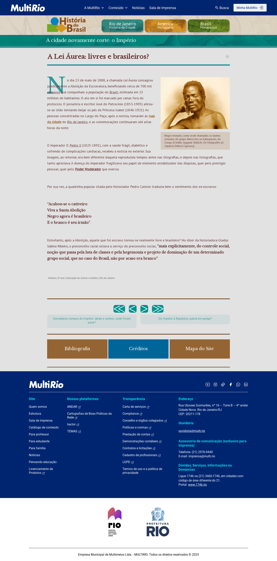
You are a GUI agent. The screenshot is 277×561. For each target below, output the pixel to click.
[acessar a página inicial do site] (27, 8)
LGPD (128, 462)
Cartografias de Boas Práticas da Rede (89, 415)
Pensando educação (43, 462)
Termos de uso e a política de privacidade (142, 471)
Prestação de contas (138, 434)
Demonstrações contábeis (142, 441)
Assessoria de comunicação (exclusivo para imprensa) (212, 443)
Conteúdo (118, 8)
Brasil (113, 92)
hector (73, 424)
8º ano (61, 278)
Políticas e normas (137, 427)
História (52, 278)
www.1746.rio (197, 484)
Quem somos (38, 407)
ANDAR (74, 407)
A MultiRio (94, 8)
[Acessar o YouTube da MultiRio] (207, 384)
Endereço (186, 399)
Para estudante (39, 441)
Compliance (133, 414)
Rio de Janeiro (77, 122)
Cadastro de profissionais (142, 455)
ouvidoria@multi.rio (192, 431)
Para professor (39, 434)
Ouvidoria (186, 423)
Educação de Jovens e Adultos (82, 278)
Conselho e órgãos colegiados (145, 421)
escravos (53, 92)
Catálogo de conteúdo (44, 427)
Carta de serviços (136, 407)
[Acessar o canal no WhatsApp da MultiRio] (238, 384)
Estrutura (35, 413)
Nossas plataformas (82, 399)
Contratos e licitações (139, 448)
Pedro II (75, 145)
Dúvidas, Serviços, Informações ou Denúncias (205, 467)
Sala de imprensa (41, 420)
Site (32, 399)
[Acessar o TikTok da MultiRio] (223, 384)
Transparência (134, 399)
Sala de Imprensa (162, 8)
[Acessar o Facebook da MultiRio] (230, 384)
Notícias (138, 8)
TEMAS (74, 431)
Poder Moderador (88, 169)
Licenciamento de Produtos (41, 471)
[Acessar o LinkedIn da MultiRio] (246, 384)
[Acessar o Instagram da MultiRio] (215, 384)
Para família (37, 448)
